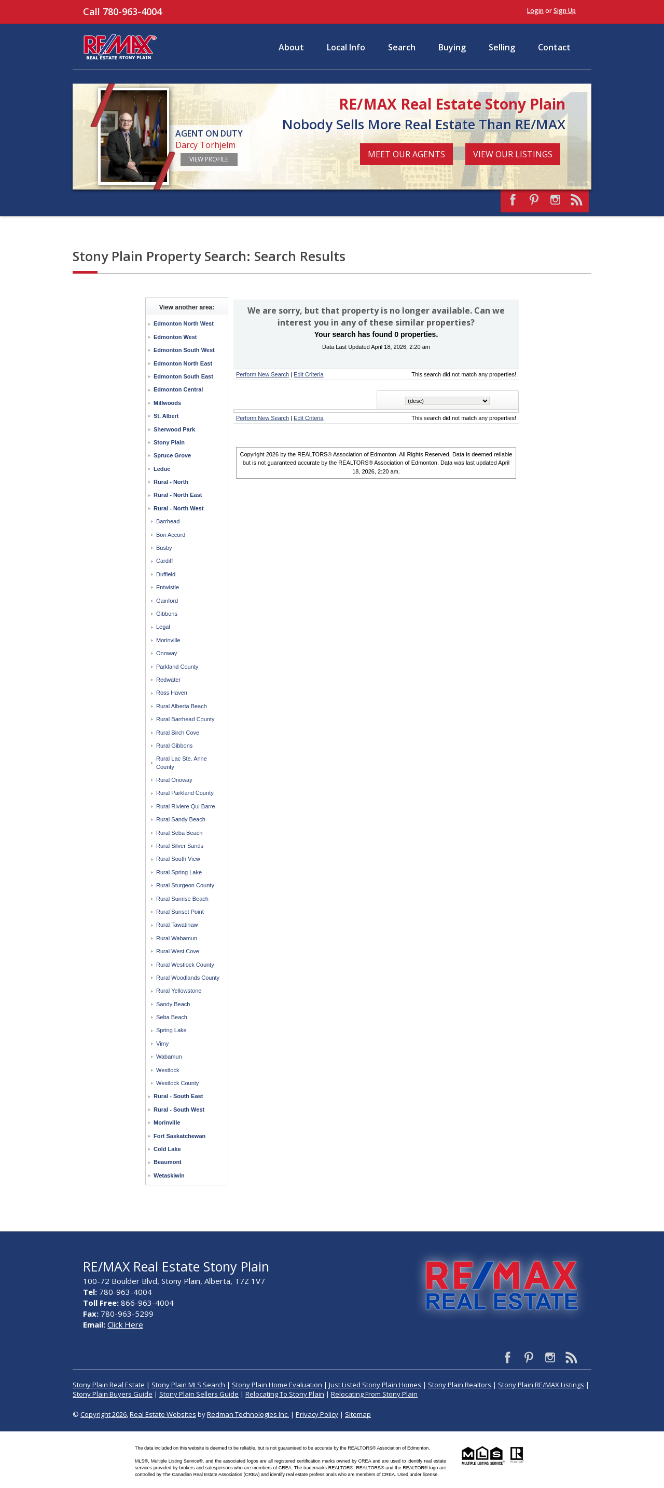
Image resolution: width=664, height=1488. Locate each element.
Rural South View (178, 859)
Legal (163, 627)
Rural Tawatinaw (177, 925)
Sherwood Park (174, 429)
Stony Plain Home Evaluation (277, 1384)
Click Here (125, 1324)
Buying (452, 47)
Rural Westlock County (185, 965)
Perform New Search (262, 374)
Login (535, 10)
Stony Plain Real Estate (109, 1384)
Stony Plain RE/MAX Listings (541, 1384)
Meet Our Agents (406, 154)
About (291, 47)
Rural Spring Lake (179, 872)
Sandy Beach (173, 1004)
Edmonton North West (184, 323)
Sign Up (565, 10)
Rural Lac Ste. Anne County (181, 762)
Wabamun (169, 1056)
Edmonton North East (183, 363)
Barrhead (167, 521)
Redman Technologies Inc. (248, 1414)
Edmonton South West (184, 350)
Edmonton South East (183, 376)
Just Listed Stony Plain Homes (375, 1384)
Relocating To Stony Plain (284, 1394)
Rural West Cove (177, 951)
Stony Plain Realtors (459, 1384)
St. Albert (166, 416)
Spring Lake (171, 1030)
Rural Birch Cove (177, 732)
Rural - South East (178, 1096)
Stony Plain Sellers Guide (199, 1394)
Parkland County (177, 667)
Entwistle (167, 587)
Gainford (167, 601)
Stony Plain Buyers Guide (113, 1394)
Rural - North (171, 482)
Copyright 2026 (103, 1414)
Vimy (162, 1043)
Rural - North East (178, 495)
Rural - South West (179, 1109)
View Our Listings (512, 154)
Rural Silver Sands (179, 846)
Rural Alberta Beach (181, 706)
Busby (164, 548)
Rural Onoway (174, 780)
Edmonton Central (178, 389)
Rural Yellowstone (178, 991)
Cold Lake (167, 1149)
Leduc (162, 469)
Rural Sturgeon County (185, 885)
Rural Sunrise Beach (182, 899)
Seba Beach (171, 1017)
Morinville (168, 640)
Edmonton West (175, 337)
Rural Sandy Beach (180, 819)
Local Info (346, 47)
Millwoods (167, 403)
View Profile (208, 159)
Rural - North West (178, 508)
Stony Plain (169, 442)
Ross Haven (171, 692)
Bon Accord (170, 535)
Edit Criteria (308, 374)
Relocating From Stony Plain (374, 1394)
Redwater (168, 680)
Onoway (166, 653)
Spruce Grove (172, 455)
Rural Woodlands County (187, 978)
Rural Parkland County (185, 793)
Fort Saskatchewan (179, 1136)
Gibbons (166, 614)
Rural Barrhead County (185, 719)
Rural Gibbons (174, 745)
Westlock (167, 1070)
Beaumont (168, 1162)
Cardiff (164, 561)
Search (402, 47)
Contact (554, 47)
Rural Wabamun (176, 938)
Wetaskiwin (169, 1175)
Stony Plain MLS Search (188, 1384)
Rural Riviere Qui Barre (185, 806)
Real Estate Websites (163, 1414)
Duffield (165, 574)
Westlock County (177, 1083)
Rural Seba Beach (179, 833)
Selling (502, 47)
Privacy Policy (317, 1414)
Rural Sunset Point (180, 912)
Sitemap (358, 1414)
